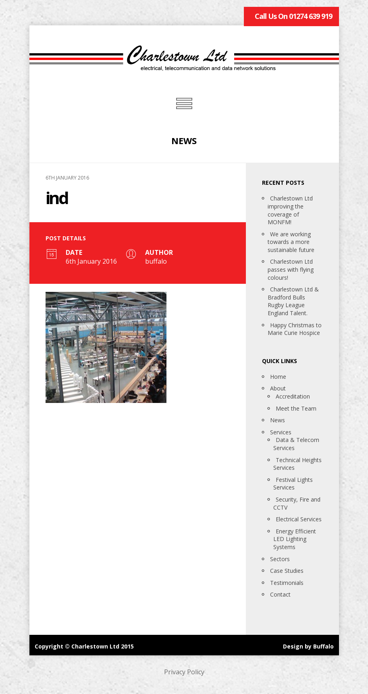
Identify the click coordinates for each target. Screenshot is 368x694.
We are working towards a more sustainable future (291, 242)
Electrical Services (299, 519)
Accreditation (293, 396)
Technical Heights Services (297, 464)
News (277, 420)
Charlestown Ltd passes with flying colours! (291, 269)
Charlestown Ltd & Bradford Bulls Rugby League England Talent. (293, 301)
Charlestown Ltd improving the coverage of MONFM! (290, 210)
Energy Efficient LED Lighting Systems (294, 539)
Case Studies (287, 570)
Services (280, 432)
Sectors (280, 559)
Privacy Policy (184, 671)
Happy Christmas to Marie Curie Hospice (295, 329)
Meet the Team (296, 408)
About (278, 388)
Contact (280, 594)
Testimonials (287, 583)
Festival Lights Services (293, 484)
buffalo (156, 261)
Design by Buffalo (308, 646)
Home (278, 376)
